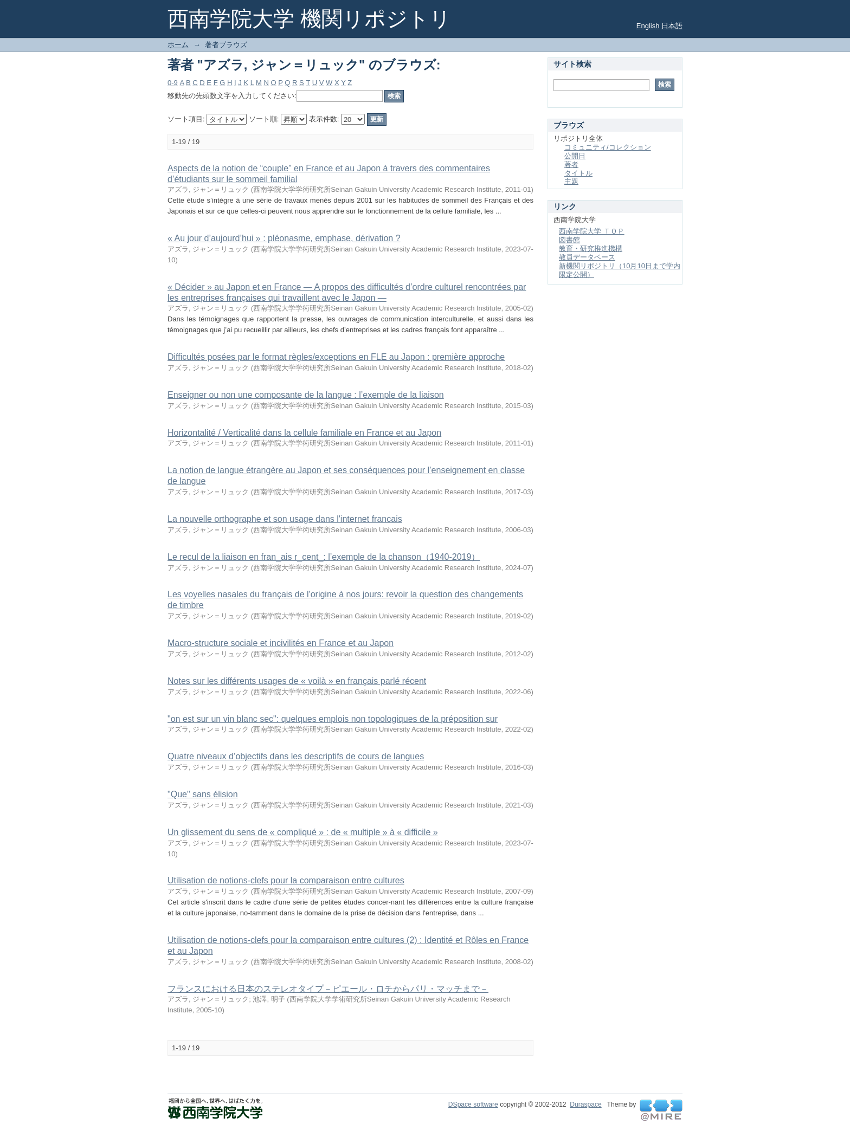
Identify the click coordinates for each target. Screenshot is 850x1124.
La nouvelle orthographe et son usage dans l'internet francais (285, 519)
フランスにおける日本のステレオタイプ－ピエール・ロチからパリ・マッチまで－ (328, 988)
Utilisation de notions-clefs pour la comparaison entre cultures (286, 880)
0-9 (173, 83)
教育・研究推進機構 (590, 248)
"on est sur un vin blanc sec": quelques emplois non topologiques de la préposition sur (333, 719)
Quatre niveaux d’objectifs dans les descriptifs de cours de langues (296, 756)
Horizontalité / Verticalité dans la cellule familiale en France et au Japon (304, 432)
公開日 (574, 156)
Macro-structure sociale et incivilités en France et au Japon (281, 643)
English (648, 26)
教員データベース (587, 257)
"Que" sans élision (203, 794)
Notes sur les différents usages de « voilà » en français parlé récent (297, 681)
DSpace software (473, 1104)
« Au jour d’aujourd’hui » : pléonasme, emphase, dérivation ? (284, 238)
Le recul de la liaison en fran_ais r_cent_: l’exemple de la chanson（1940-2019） (324, 556)
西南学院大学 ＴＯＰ (591, 231)
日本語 (671, 26)
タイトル (578, 173)
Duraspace (585, 1104)
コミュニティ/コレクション (607, 147)
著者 (571, 164)
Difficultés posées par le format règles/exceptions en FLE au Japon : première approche (336, 356)
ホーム (178, 45)
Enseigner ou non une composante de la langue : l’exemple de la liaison (306, 394)
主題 (571, 181)
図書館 (569, 240)
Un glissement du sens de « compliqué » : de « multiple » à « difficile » (303, 832)
